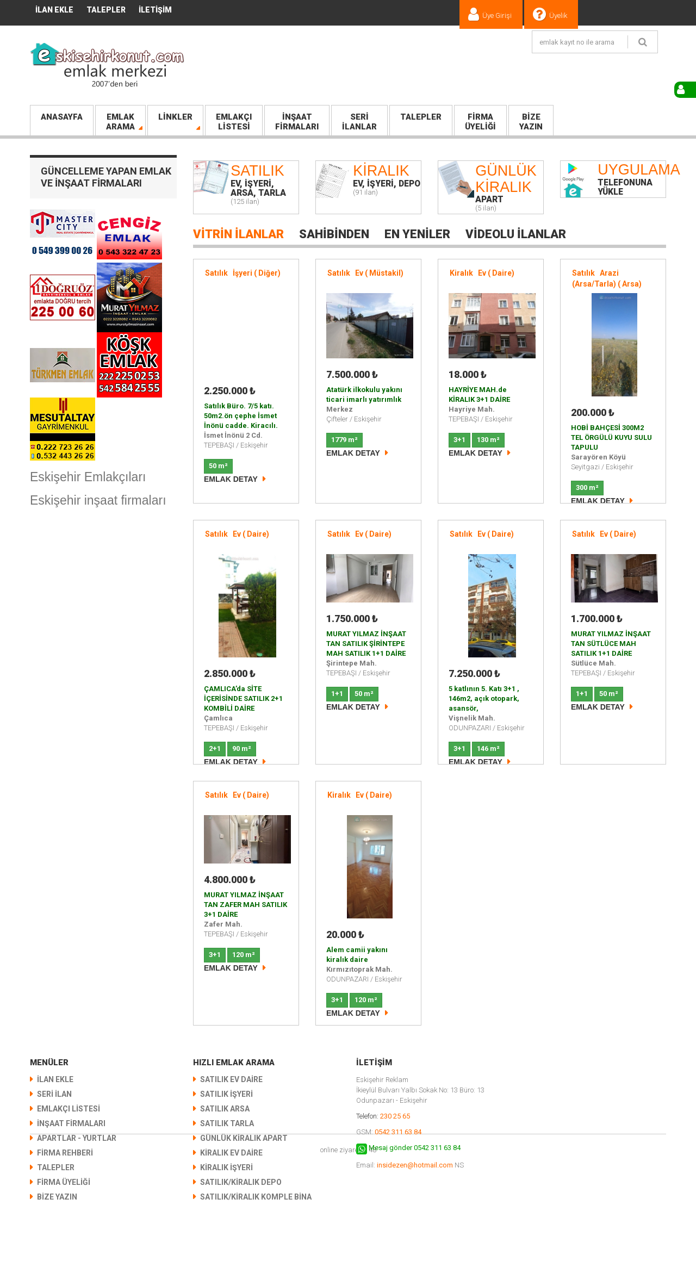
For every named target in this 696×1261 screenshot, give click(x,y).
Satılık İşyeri (226, 1094)
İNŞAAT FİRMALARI (71, 1123)
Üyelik (558, 15)
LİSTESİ (234, 122)
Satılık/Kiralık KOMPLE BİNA (256, 1196)
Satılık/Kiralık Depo (241, 1182)
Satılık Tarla (227, 1123)
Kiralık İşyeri (226, 1167)
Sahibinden (334, 234)
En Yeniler (417, 234)
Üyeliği (480, 122)
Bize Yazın (57, 1196)
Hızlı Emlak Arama (234, 1062)
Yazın (531, 122)
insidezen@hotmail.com (415, 1165)
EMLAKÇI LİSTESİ (68, 1108)
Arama (120, 122)
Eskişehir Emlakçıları (88, 477)
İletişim (155, 9)
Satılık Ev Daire (231, 1079)
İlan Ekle (54, 9)
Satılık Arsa (225, 1108)
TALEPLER (106, 9)
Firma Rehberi (65, 1152)
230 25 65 (395, 1116)
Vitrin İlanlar (238, 234)
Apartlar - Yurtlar (76, 1138)
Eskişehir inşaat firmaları (98, 500)
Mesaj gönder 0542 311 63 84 (415, 1148)
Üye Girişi (497, 15)
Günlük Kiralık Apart (244, 1138)
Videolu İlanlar (515, 234)
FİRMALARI (297, 122)
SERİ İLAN (54, 1094)
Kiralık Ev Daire (231, 1152)
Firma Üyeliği (63, 1182)
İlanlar (359, 122)
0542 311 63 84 (398, 1132)
